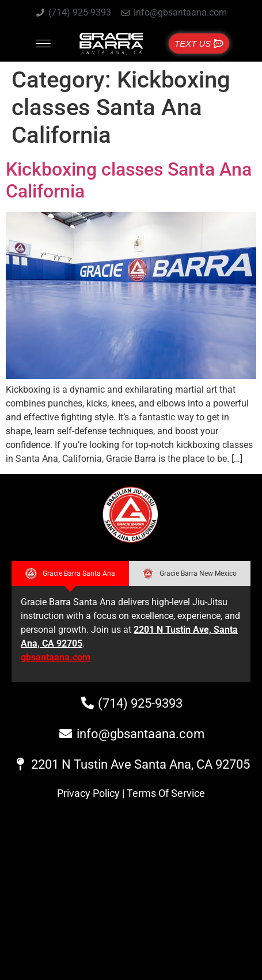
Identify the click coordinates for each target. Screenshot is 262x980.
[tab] (70, 573)
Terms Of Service (166, 793)
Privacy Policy (88, 793)
